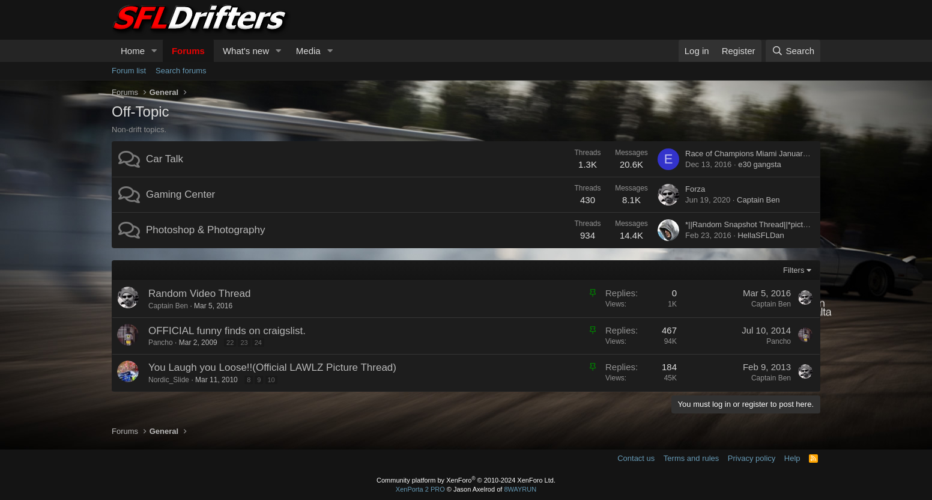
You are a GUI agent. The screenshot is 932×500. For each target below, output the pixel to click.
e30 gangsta (759, 164)
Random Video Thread (199, 293)
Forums (188, 51)
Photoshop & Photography (205, 230)
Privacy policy (751, 458)
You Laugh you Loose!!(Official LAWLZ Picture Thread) (272, 367)
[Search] (793, 51)
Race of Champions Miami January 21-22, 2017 (767, 153)
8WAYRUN (520, 489)
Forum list (129, 70)
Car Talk (164, 159)
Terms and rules (691, 458)
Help (792, 458)
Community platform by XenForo (466, 480)
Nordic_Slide (168, 380)
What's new (246, 51)
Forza (695, 189)
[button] (154, 51)
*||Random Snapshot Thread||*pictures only (760, 224)
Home (133, 51)
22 (230, 342)
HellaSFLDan (760, 235)
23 (243, 342)
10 (271, 379)
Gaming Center (180, 194)
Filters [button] (793, 270)
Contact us (636, 458)
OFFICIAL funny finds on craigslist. (227, 331)
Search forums (181, 70)
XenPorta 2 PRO (420, 489)
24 (258, 342)
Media (308, 51)
